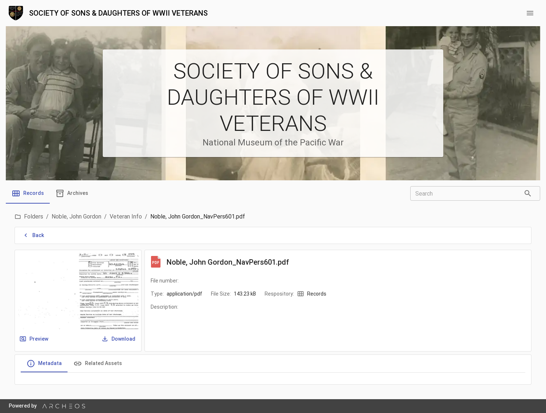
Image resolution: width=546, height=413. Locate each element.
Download (119, 339)
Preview (34, 339)
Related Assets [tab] (98, 363)
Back (34, 235)
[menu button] (530, 13)
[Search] (528, 193)
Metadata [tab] (44, 363)
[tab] (28, 193)
